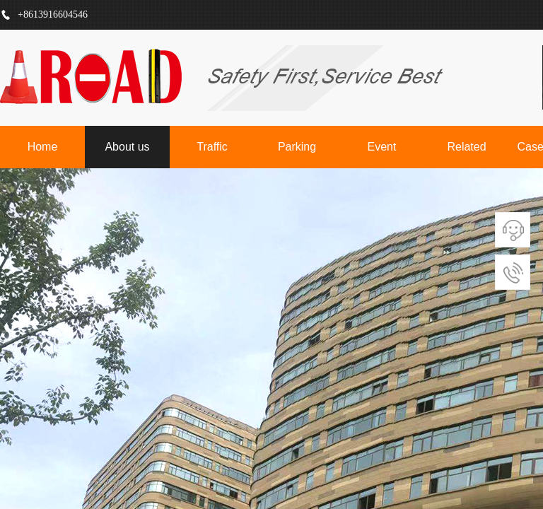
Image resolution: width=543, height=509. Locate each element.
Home (43, 147)
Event (382, 147)
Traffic (212, 147)
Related (466, 147)
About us (127, 147)
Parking (297, 147)
